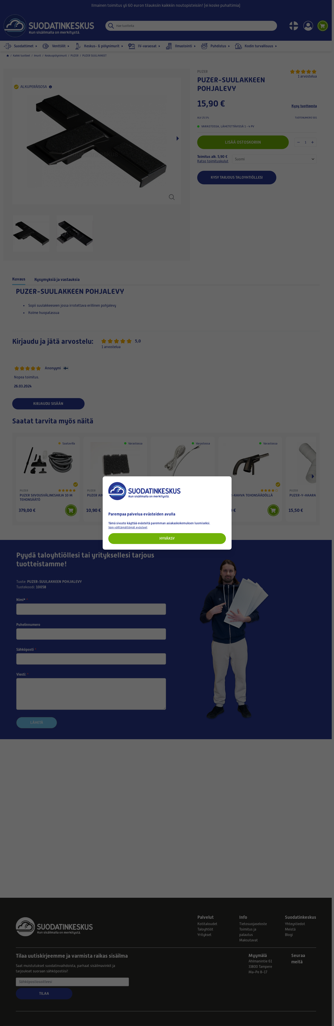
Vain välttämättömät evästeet (127, 527)
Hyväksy (167, 538)
